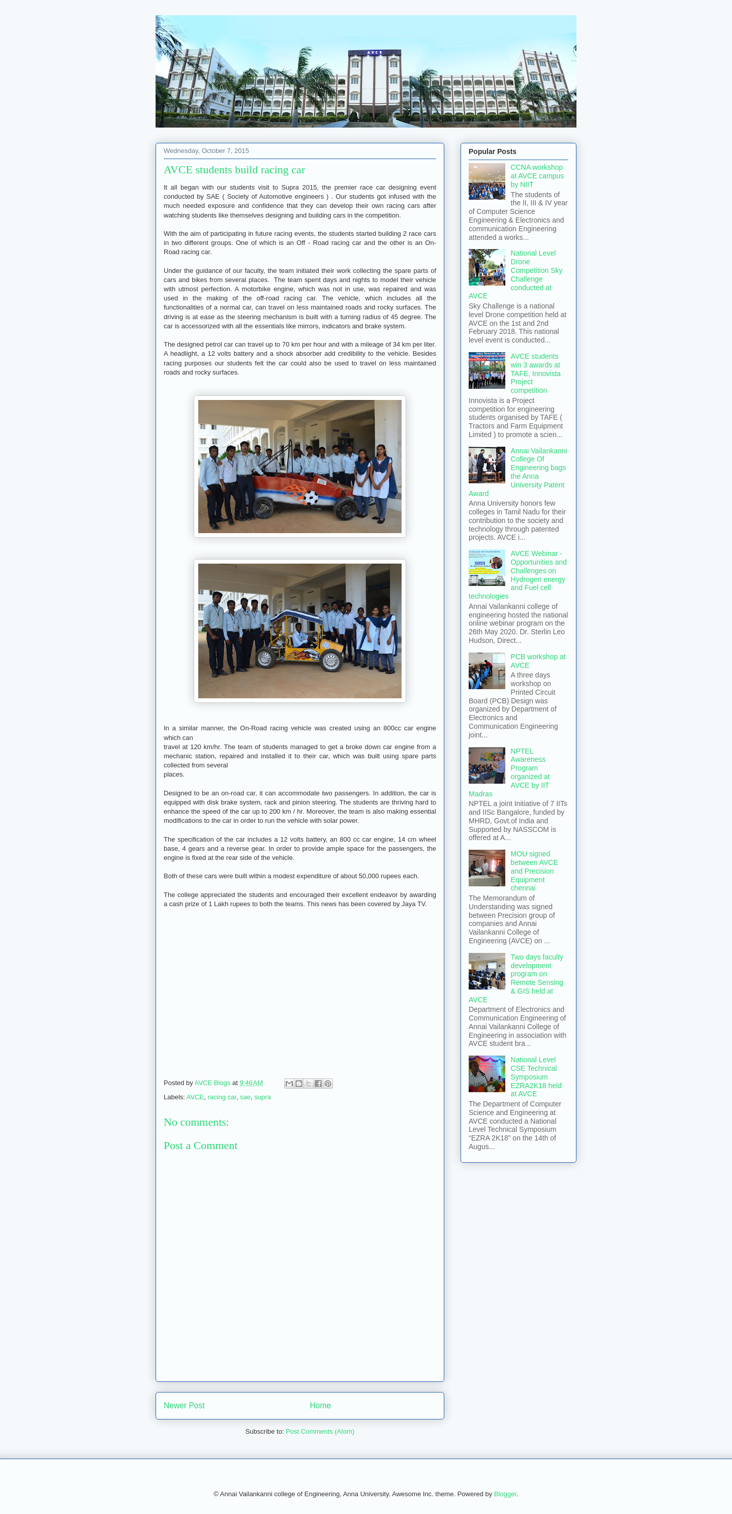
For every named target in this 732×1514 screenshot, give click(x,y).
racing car (222, 1097)
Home (320, 1405)
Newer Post (184, 1405)
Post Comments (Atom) (320, 1431)
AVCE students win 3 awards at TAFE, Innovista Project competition (536, 373)
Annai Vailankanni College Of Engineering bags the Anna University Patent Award (518, 472)
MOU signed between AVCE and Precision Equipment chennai (534, 871)
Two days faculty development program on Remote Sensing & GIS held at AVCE (516, 978)
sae (245, 1097)
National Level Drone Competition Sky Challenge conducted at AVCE (516, 274)
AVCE (195, 1097)
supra (262, 1097)
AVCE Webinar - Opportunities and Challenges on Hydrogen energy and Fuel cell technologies (518, 574)
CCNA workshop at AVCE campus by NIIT (537, 176)
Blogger (505, 1494)
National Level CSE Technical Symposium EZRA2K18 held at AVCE (536, 1077)
